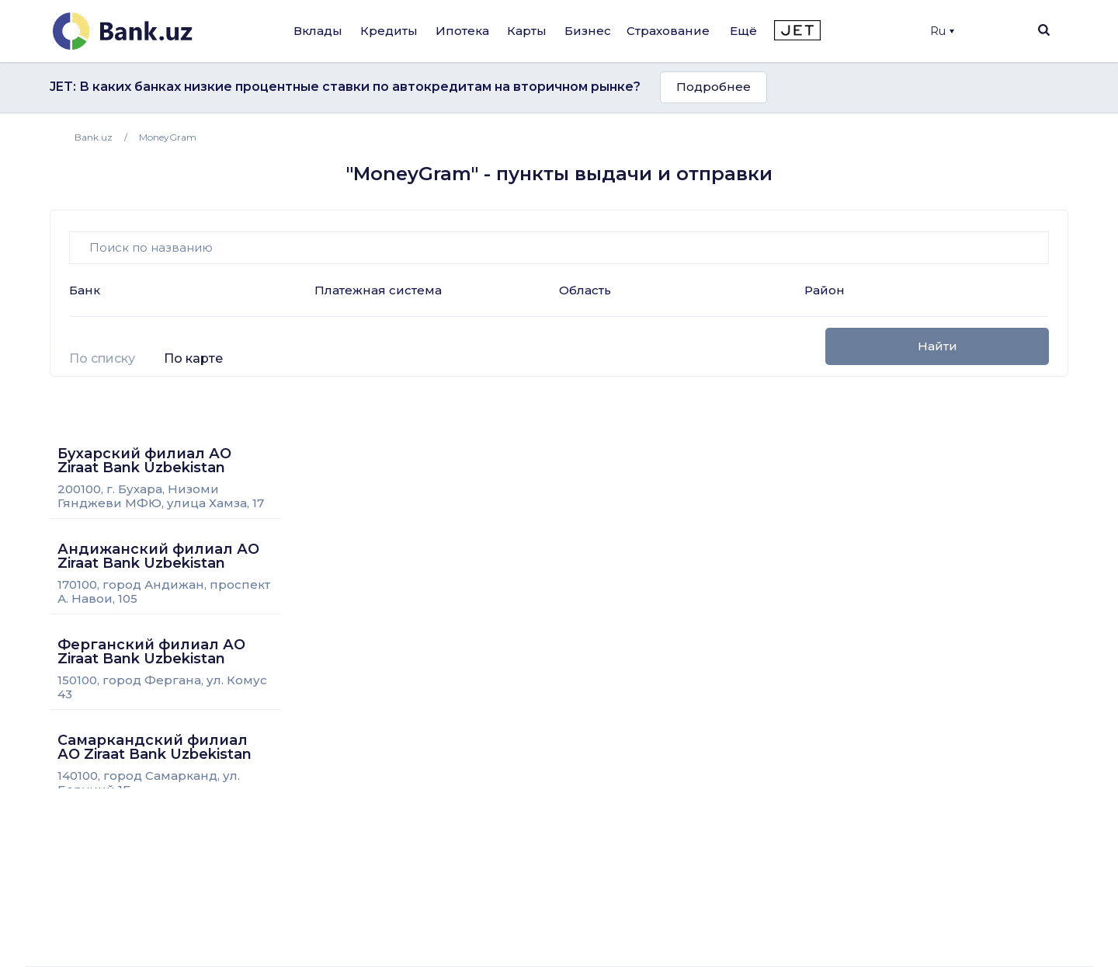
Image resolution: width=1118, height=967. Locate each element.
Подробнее (713, 86)
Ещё (743, 30)
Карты (527, 30)
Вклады (317, 30)
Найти (937, 346)
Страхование (668, 30)
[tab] (102, 365)
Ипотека (462, 30)
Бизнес (587, 30)
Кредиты (389, 30)
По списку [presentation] (102, 358)
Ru (942, 31)
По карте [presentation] (193, 358)
